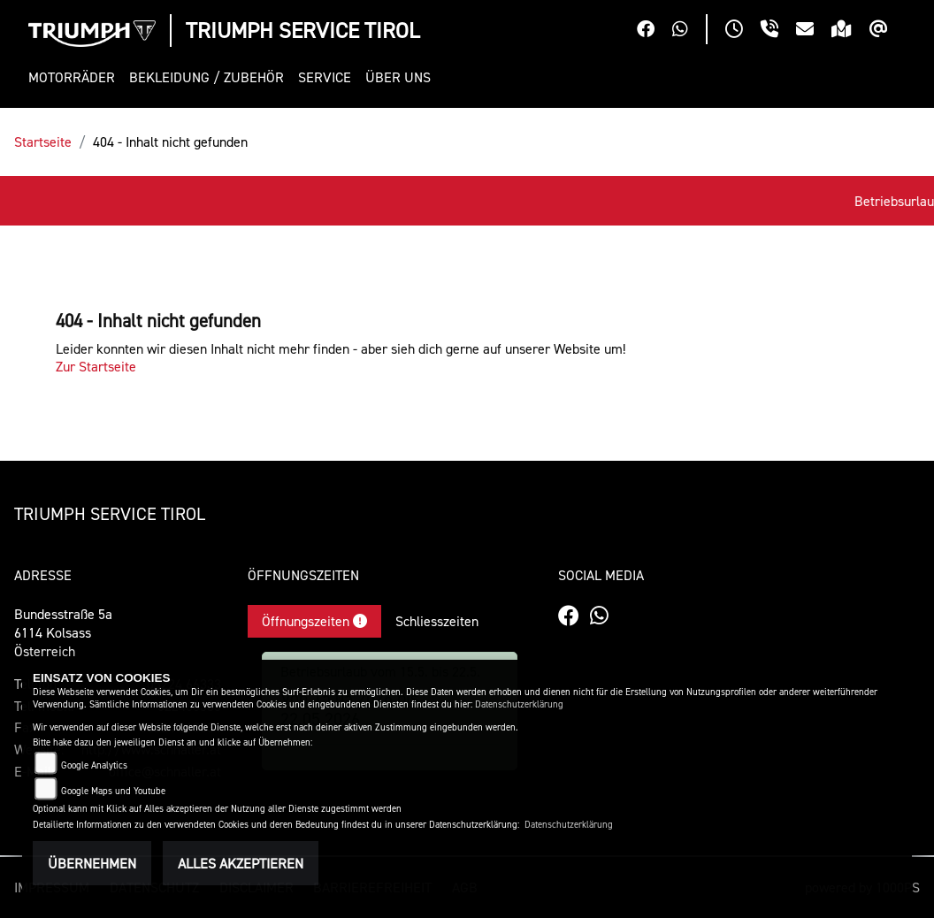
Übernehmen (92, 863)
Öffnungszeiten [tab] (314, 621)
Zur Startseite (96, 366)
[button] (75, 77)
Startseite (43, 141)
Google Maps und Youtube (113, 791)
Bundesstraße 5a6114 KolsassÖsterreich (63, 632)
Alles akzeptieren (240, 863)
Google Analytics (94, 765)
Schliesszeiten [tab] (436, 621)
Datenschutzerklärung (519, 704)
